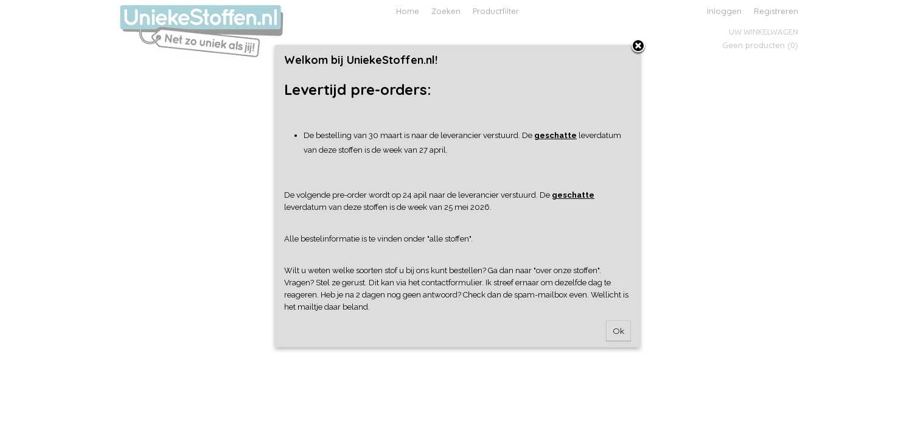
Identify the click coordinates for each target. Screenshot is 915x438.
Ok (618, 330)
